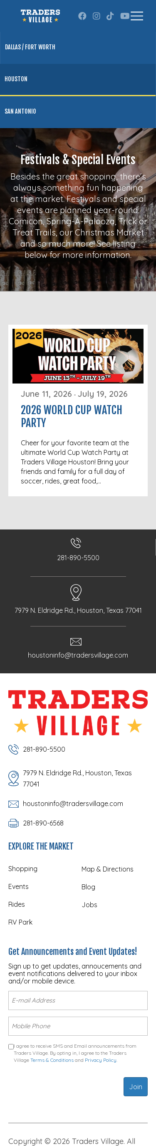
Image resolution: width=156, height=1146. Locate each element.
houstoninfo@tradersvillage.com (78, 655)
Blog (88, 887)
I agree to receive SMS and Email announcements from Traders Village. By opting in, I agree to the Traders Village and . (75, 1053)
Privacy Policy (100, 1060)
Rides (16, 904)
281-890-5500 (78, 558)
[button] (82, 16)
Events (18, 886)
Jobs (89, 905)
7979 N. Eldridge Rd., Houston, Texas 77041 (78, 610)
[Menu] (136, 16)
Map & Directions (108, 869)
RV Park (20, 922)
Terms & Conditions (52, 1060)
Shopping (22, 868)
